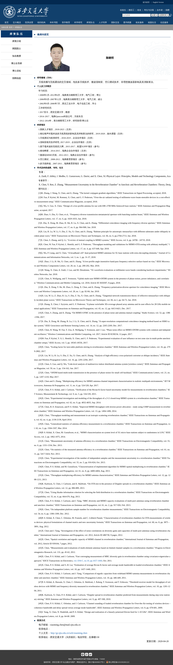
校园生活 (152, 22)
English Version (158, 2)
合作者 (160, 10)
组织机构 (41, 22)
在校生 (123, 10)
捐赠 (167, 10)
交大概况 (17, 22)
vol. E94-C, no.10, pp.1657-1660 (88, 561)
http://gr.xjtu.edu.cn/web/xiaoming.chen (69, 633)
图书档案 (127, 22)
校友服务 (140, 22)
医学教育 (66, 22)
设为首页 (146, 2)
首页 (7, 22)
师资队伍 (91, 22)
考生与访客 (149, 10)
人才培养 (103, 22)
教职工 (132, 10)
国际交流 (115, 22)
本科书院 (54, 22)
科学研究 (78, 22)
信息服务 (164, 22)
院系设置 (29, 22)
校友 (139, 10)
